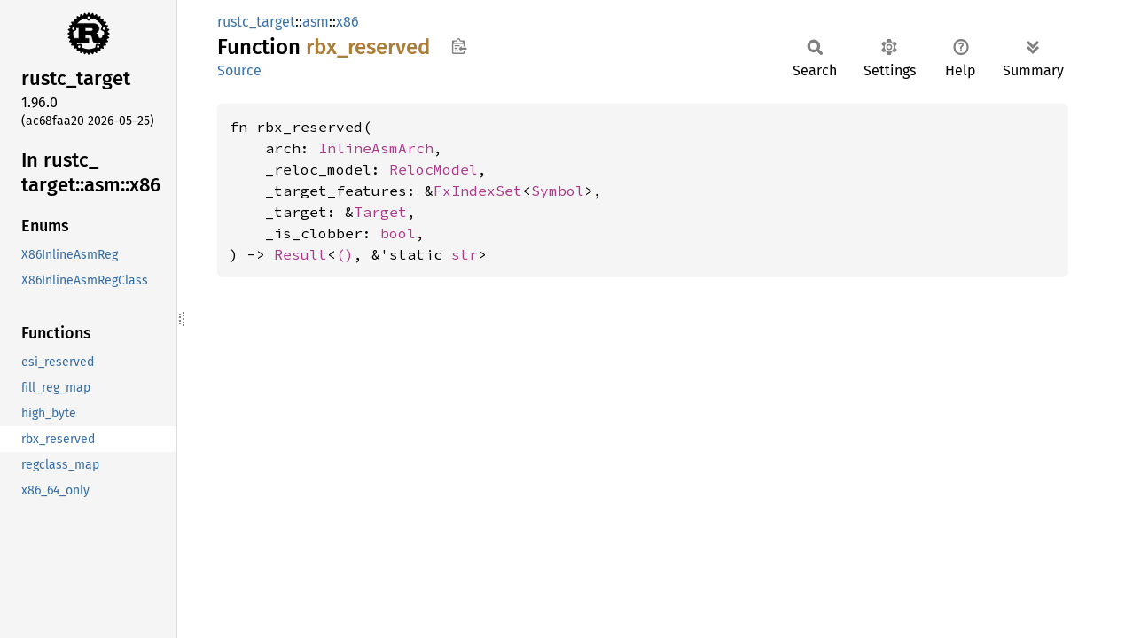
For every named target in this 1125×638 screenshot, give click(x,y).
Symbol (557, 190)
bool (398, 233)
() (345, 254)
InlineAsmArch (376, 148)
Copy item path (458, 46)
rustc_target (256, 21)
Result (300, 254)
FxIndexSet (478, 190)
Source (239, 70)
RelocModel (433, 169)
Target (380, 212)
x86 (347, 21)
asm (315, 21)
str (464, 254)
